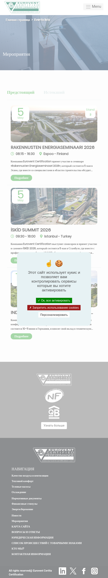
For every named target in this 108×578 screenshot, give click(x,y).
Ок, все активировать (54, 300)
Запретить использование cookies (54, 307)
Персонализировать (54, 314)
